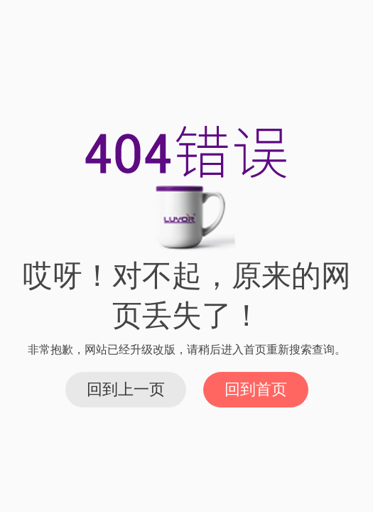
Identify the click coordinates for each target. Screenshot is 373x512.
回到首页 (256, 389)
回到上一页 (126, 389)
